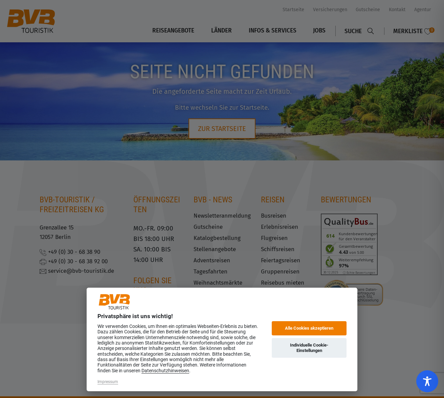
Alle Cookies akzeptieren (309, 328)
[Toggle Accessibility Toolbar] (427, 381)
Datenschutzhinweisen (165, 370)
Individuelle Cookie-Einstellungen (309, 347)
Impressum (107, 381)
